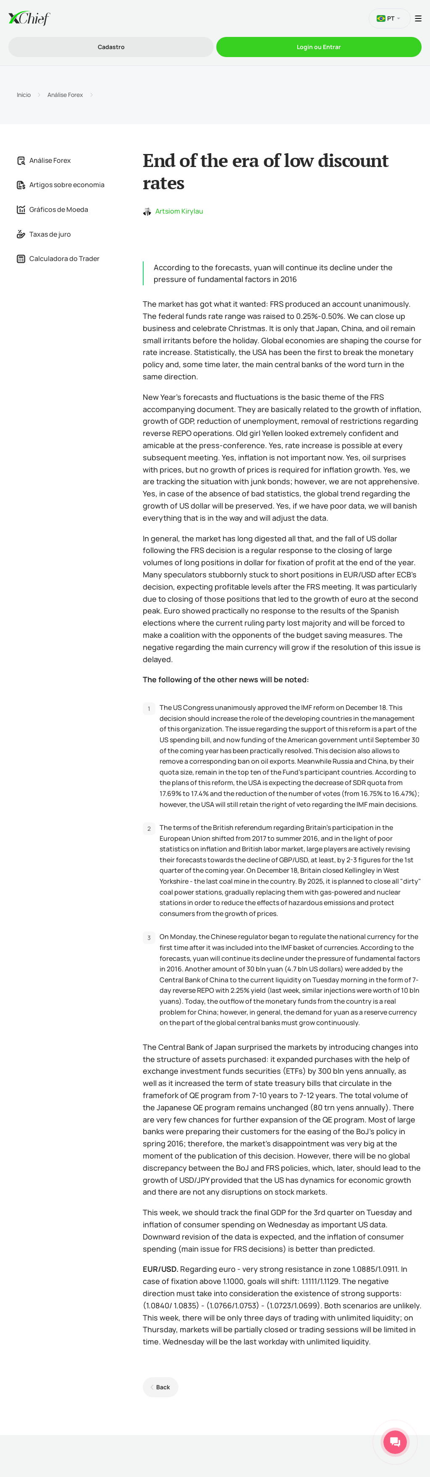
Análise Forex (65, 95)
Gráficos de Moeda (52, 209)
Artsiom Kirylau (179, 211)
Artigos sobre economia (61, 184)
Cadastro (111, 47)
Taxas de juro (44, 234)
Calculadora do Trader (58, 258)
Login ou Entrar (319, 47)
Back (163, 1387)
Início (24, 95)
